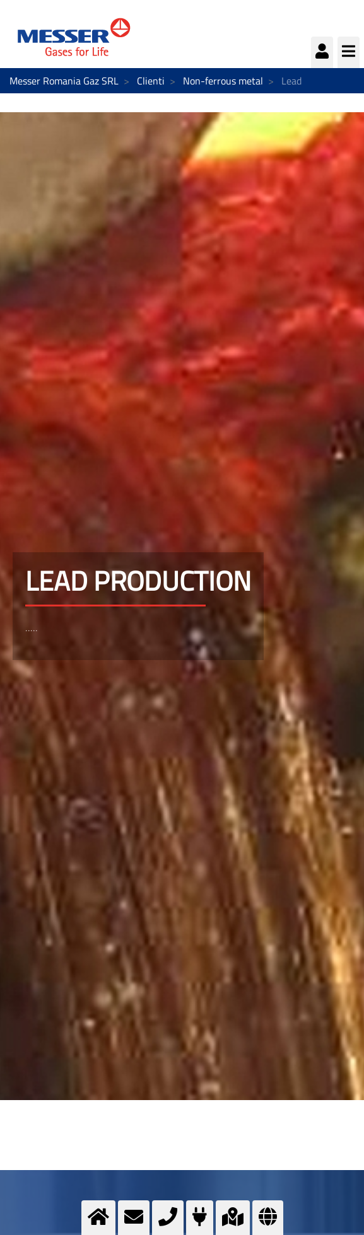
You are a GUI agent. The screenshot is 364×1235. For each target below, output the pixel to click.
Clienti (151, 80)
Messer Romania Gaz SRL (64, 80)
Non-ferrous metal (223, 80)
